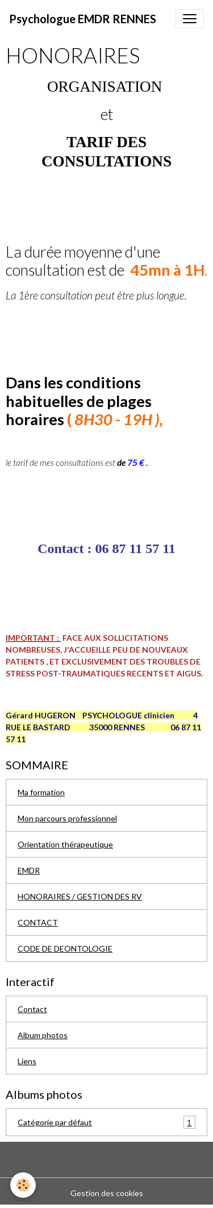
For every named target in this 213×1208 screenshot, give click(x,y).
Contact (32, 1009)
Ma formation (41, 792)
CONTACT (38, 922)
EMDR (29, 870)
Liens (27, 1061)
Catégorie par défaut (106, 1122)
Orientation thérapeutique (65, 844)
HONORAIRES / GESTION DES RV (80, 896)
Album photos (43, 1035)
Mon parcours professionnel (67, 818)
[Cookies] (23, 1185)
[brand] (82, 18)
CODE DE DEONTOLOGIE (65, 948)
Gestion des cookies (106, 1193)
